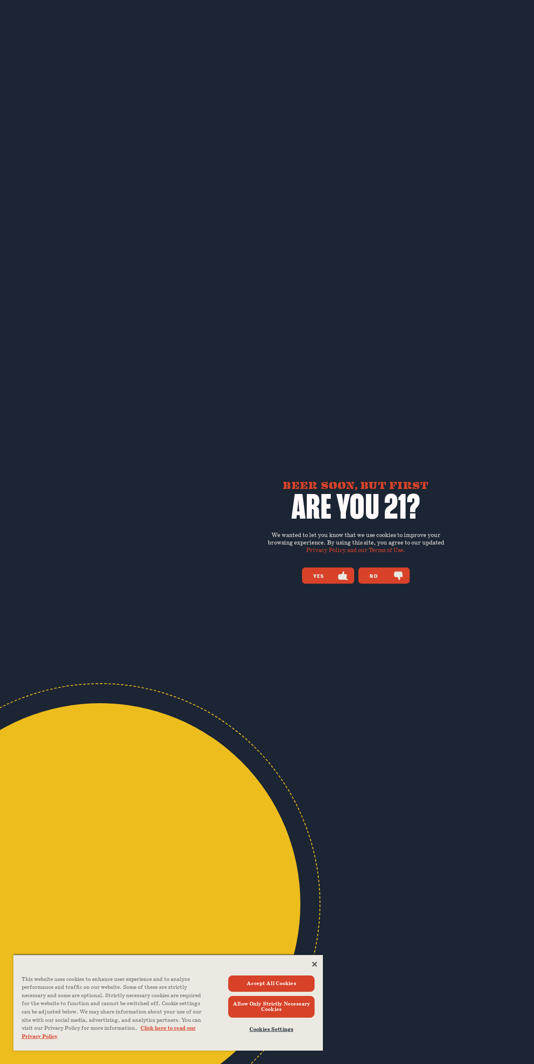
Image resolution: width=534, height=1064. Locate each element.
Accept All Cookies (271, 983)
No (386, 576)
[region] (168, 1002)
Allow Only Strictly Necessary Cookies (271, 1007)
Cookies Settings (271, 1029)
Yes (330, 576)
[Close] (314, 964)
